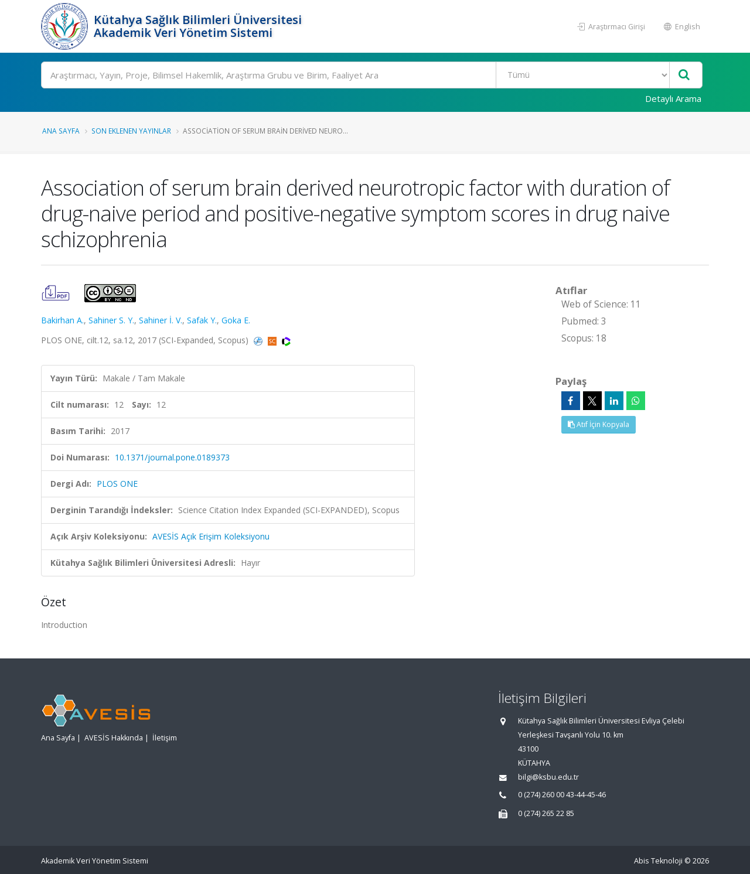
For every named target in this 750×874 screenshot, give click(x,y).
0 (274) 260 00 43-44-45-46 (562, 795)
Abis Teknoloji (658, 861)
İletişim (164, 738)
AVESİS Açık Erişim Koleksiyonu (211, 536)
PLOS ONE (117, 483)
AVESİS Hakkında (113, 738)
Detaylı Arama (673, 98)
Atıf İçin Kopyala (598, 424)
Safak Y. (202, 320)
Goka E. (235, 320)
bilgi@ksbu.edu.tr (548, 777)
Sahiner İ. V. (160, 320)
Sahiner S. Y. (111, 320)
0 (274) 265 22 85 (546, 813)
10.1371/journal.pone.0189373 (172, 457)
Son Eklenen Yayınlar (131, 130)
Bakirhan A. (62, 320)
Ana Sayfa (61, 130)
